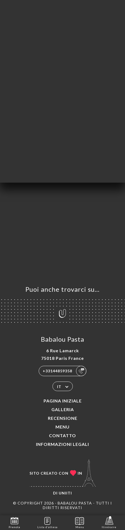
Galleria (62, 409)
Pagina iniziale (63, 400)
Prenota (14, 522)
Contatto (62, 435)
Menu (62, 426)
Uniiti (65, 493)
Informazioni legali (62, 444)
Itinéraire (109, 522)
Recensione (62, 418)
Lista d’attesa (47, 522)
